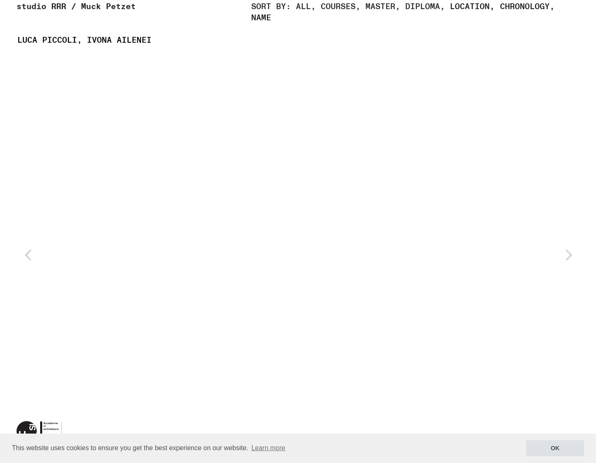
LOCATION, (472, 6)
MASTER (380, 6)
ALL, (306, 6)
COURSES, (338, 6)
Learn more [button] (268, 447)
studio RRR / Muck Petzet (76, 6)
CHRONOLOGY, (527, 6)
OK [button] (555, 448)
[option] (298, 255)
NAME (261, 17)
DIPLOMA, (425, 6)
